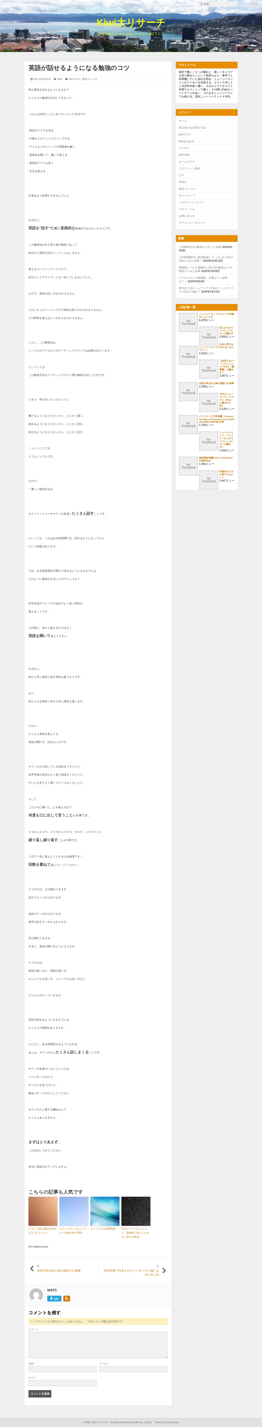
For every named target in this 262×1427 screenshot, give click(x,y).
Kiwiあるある (187, 141)
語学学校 (184, 154)
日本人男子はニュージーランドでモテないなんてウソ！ (216, 347)
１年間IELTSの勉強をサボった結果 (200, 247)
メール (104, 1363)
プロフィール (187, 209)
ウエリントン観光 (189, 168)
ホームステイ (187, 161)
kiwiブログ (75, 79)
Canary (148, 1422)
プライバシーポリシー (192, 222)
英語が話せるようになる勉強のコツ (79, 67)
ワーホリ (184, 148)
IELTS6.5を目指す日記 (192, 127)
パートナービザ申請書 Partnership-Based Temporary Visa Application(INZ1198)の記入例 (217, 419)
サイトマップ (187, 195)
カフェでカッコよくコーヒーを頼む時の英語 (73, 1230)
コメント (33, 1329)
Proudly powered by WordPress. (126, 1422)
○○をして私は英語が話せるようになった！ (42, 1230)
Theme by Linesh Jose (166, 1422)
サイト (32, 1377)
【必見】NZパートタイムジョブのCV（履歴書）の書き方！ (226, 366)
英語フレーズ (89, 79)
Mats (59, 78)
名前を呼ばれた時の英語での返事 (216, 383)
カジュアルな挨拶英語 (103, 1228)
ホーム (183, 120)
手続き (183, 182)
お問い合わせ (187, 215)
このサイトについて (191, 202)
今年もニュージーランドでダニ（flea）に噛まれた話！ (226, 400)
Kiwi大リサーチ (131, 22)
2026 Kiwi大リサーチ (96, 1422)
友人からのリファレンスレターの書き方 (226, 330)
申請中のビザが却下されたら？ (226, 474)
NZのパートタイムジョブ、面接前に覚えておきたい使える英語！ (135, 1232)
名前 (31, 1363)
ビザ (181, 175)
